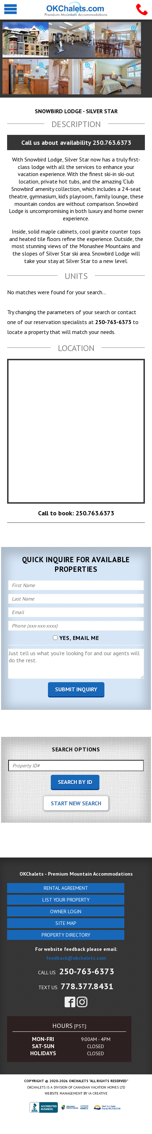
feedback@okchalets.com (76, 958)
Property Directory (66, 935)
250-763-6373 (86, 971)
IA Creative (98, 1093)
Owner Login (65, 911)
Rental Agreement (66, 888)
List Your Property (65, 900)
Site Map (65, 923)
